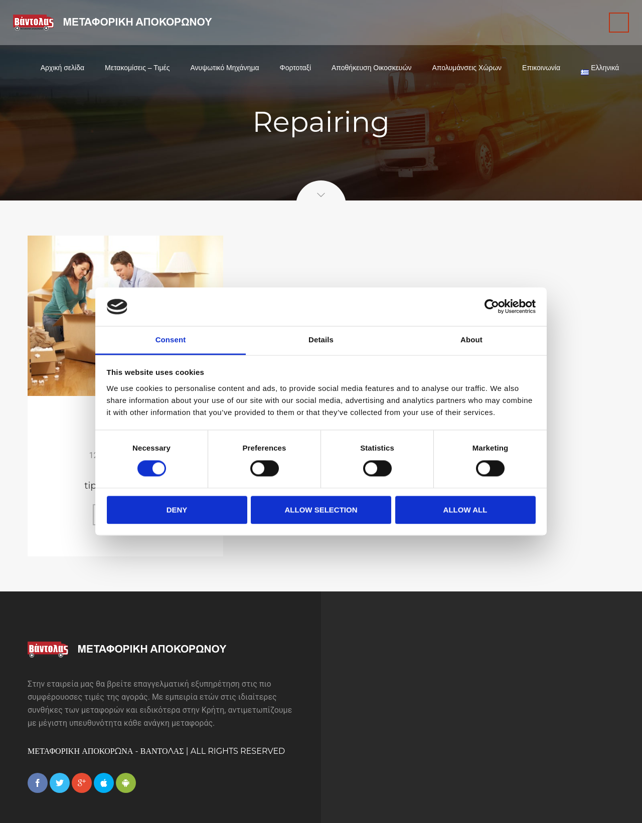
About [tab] (471, 339)
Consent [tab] (170, 339)
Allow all (465, 509)
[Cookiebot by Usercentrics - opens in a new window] (492, 306)
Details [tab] (321, 339)
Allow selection (321, 509)
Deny (177, 509)
